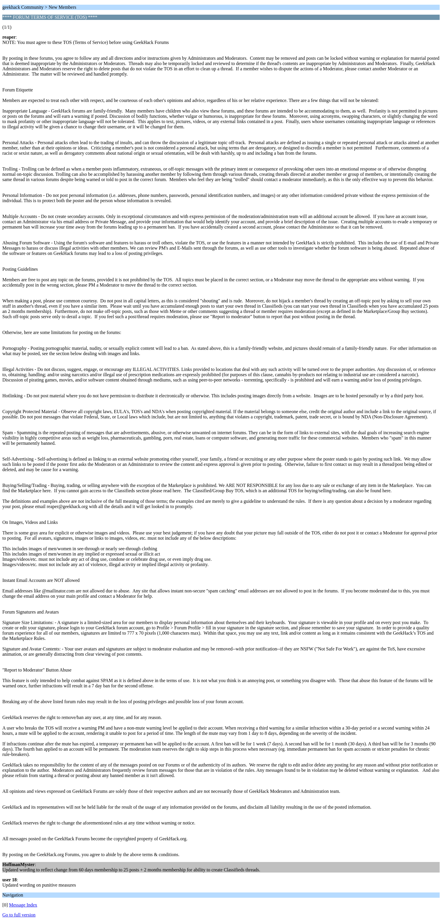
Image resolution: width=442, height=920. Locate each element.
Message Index (23, 904)
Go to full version (18, 914)
